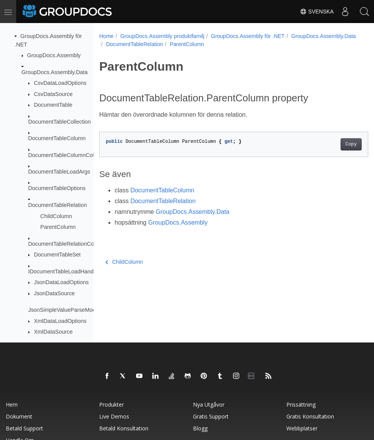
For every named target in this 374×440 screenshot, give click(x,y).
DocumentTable (53, 105)
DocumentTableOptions (57, 188)
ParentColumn (58, 227)
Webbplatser (301, 428)
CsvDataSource (53, 94)
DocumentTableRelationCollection (69, 244)
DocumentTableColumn (57, 138)
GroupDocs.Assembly (54, 55)
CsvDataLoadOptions (60, 83)
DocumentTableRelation (57, 205)
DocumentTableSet (57, 254)
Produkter (111, 404)
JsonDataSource (54, 293)
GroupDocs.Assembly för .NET (247, 36)
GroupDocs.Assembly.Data (55, 72)
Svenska (317, 11)
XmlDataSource (53, 332)
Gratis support (211, 416)
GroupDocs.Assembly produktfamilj (162, 36)
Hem (12, 404)
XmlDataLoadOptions (60, 321)
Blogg (200, 428)
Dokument (19, 416)
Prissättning (301, 404)
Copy (331, 144)
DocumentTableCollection (59, 122)
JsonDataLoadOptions (61, 282)
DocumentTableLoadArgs (59, 172)
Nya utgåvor (208, 404)
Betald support (24, 428)
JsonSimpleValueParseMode (63, 310)
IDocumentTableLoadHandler (64, 271)
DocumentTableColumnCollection (69, 155)
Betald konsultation (123, 428)
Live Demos (114, 416)
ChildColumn (56, 216)
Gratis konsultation (310, 416)
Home (106, 36)
